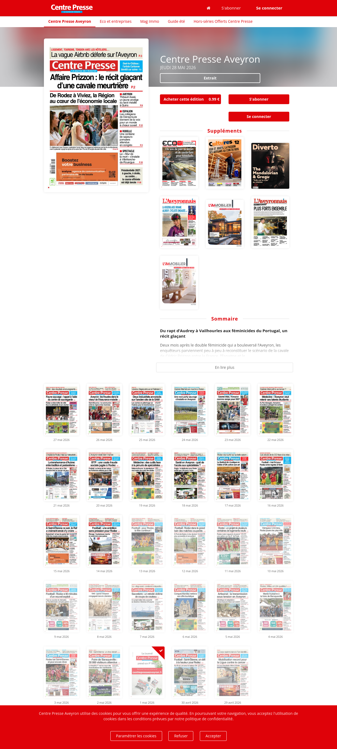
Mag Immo (149, 21)
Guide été (176, 21)
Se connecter (259, 116)
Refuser (181, 735)
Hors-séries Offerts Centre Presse (223, 21)
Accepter (213, 735)
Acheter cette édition (192, 99)
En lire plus (225, 367)
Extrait (210, 78)
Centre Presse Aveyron (69, 21)
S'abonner (231, 8)
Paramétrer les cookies (136, 735)
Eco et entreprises (115, 21)
